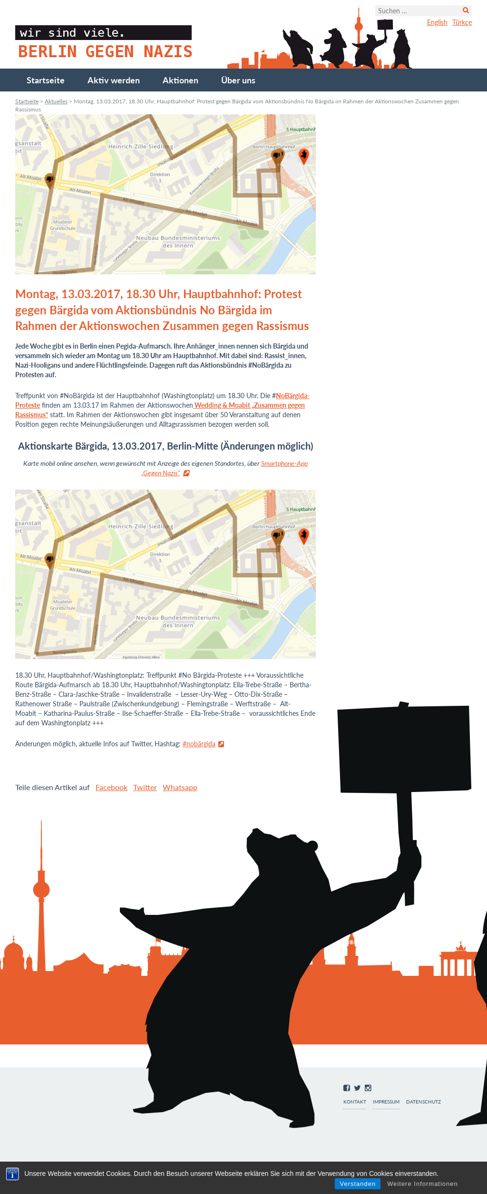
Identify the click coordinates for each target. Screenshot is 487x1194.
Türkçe (462, 22)
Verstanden (358, 1183)
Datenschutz (423, 1101)
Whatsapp (180, 787)
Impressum (386, 1101)
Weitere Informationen (422, 1183)
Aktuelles (56, 101)
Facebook (111, 787)
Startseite (46, 80)
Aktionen (180, 80)
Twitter (145, 787)
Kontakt (354, 1101)
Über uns (238, 80)
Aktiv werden (114, 80)
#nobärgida (199, 744)
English (437, 22)
